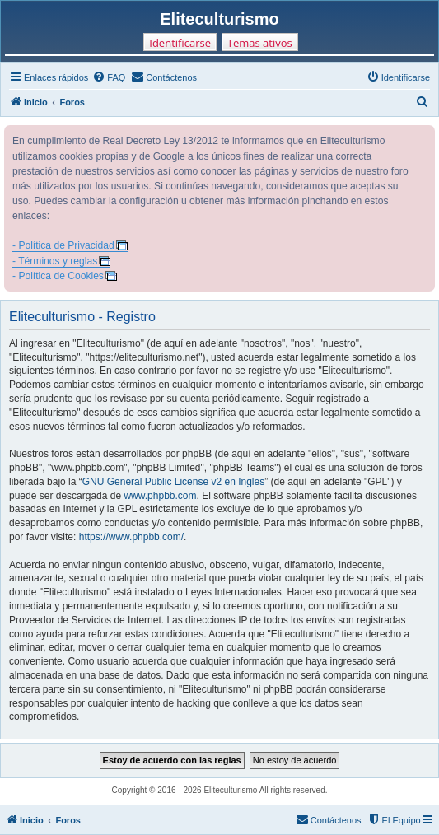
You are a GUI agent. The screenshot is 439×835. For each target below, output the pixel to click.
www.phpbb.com (160, 495)
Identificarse (180, 42)
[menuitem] (108, 77)
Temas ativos (259, 42)
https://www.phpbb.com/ (131, 537)
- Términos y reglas (54, 261)
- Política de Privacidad (63, 245)
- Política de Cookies (58, 276)
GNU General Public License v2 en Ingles (173, 481)
